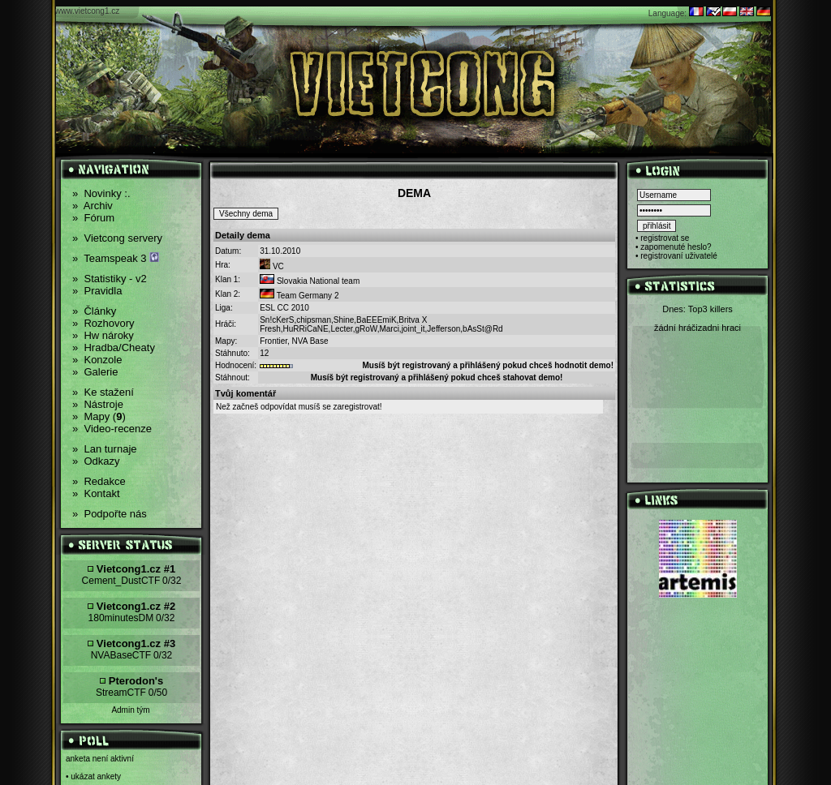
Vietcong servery (117, 238)
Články (94, 311)
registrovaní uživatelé (678, 255)
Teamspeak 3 (115, 258)
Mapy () (99, 416)
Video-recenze (112, 429)
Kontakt (96, 493)
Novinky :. (101, 193)
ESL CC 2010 (284, 307)
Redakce (99, 481)
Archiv (92, 205)
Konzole (97, 360)
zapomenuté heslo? (675, 246)
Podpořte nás (109, 514)
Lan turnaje (104, 449)
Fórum (93, 218)
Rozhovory (103, 323)
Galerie (95, 372)
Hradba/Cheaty (113, 347)
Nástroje (97, 404)
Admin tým (130, 710)
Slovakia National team (318, 281)
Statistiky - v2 (109, 278)
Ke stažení (103, 392)
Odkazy (96, 461)
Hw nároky (103, 335)
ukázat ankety (96, 776)
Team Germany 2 (308, 295)
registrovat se (664, 238)
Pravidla (97, 291)
